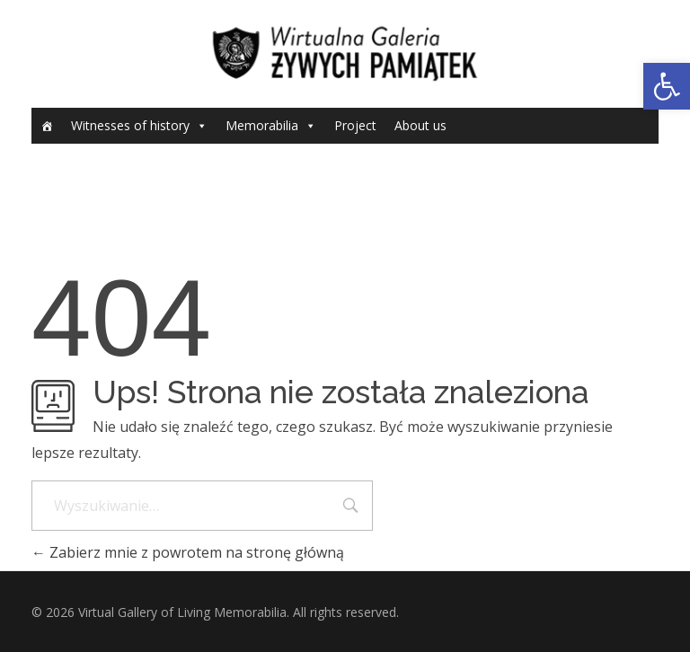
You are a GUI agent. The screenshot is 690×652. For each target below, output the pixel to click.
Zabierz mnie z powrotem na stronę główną (187, 552)
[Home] (46, 126)
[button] (666, 86)
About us (420, 125)
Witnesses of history (130, 125)
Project (355, 125)
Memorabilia (262, 125)
